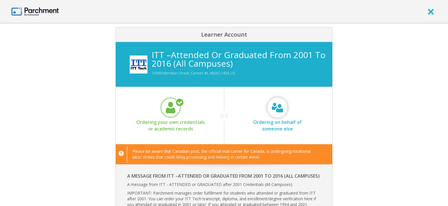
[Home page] (35, 11)
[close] (431, 11)
